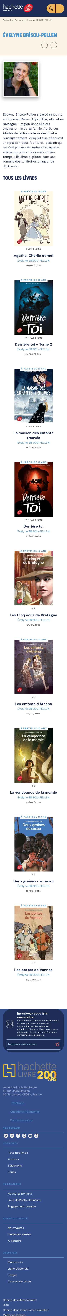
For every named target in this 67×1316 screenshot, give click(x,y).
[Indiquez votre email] (29, 1044)
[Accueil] (18, 8)
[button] (49, 45)
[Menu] (55, 8)
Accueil (7, 20)
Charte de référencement (20, 1300)
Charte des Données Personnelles (25, 1310)
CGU (6, 1305)
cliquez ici (39, 1034)
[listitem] (6, 1136)
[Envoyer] (57, 1044)
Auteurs (19, 20)
